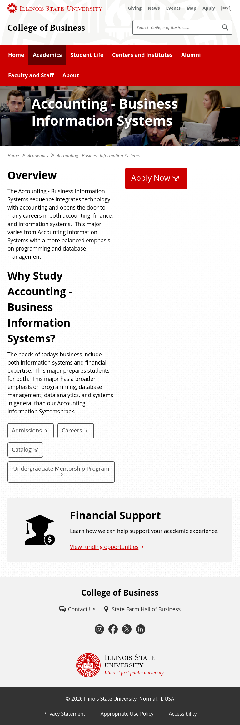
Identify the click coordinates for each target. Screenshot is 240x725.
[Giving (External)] (135, 8)
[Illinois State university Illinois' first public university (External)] (120, 665)
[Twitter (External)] (127, 629)
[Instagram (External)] (99, 629)
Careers (72, 430)
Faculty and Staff (31, 75)
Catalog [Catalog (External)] (22, 449)
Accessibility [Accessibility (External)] (183, 713)
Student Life (87, 55)
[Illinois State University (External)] (55, 8)
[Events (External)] (173, 8)
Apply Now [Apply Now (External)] (150, 177)
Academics (47, 55)
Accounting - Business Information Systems (98, 155)
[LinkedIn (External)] (141, 629)
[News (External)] (154, 8)
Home (16, 55)
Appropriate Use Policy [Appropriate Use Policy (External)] (127, 713)
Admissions (27, 430)
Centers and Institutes (142, 55)
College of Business (46, 27)
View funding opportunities (104, 547)
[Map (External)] (192, 8)
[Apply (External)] (208, 8)
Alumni (191, 55)
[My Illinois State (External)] (226, 8)
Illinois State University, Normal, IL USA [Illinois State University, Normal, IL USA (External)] (129, 698)
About (70, 75)
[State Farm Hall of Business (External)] (142, 609)
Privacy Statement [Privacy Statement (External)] (64, 713)
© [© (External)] (68, 698)
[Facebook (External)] (113, 629)
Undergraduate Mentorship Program (61, 468)
